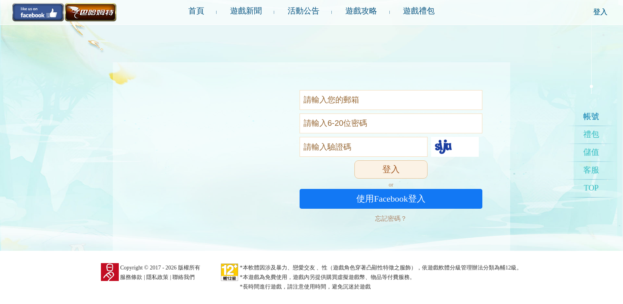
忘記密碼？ (391, 218)
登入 (600, 12)
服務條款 (131, 277)
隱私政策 (157, 277)
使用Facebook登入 (391, 199)
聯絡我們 (183, 277)
